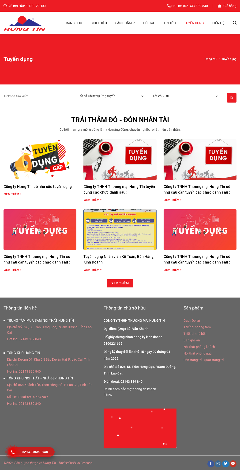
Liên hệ (218, 23)
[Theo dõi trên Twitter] (225, 463)
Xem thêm (13, 194)
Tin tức (170, 23)
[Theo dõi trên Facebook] (210, 463)
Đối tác (149, 23)
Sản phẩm (125, 23)
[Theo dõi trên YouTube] (233, 463)
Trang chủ (73, 23)
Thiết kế (63, 463)
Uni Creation (84, 463)
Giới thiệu (98, 23)
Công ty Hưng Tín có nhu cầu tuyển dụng (38, 186)
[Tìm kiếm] (234, 22)
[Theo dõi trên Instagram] (218, 463)
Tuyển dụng (194, 23)
